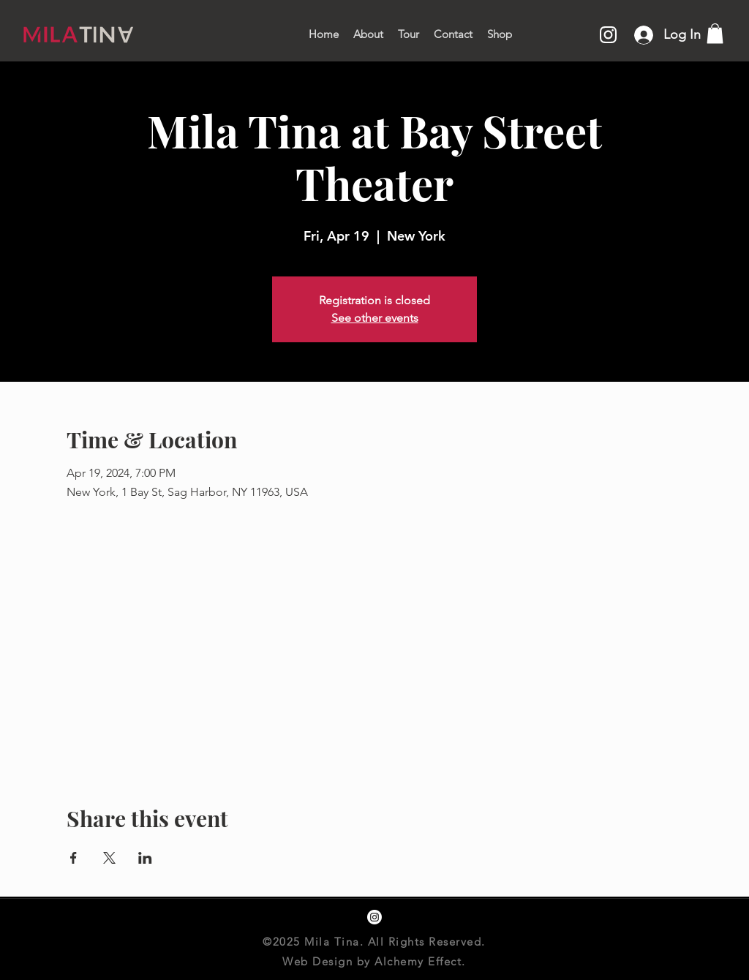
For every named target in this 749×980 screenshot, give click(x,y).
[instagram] (374, 917)
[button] (715, 33)
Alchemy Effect (418, 961)
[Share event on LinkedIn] (145, 858)
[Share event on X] (109, 858)
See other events (374, 318)
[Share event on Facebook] (73, 858)
